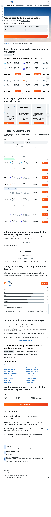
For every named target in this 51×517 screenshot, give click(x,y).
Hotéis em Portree (32, 379)
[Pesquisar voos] (2, 6)
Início (7, 43)
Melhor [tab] (19, 54)
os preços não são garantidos (33, 473)
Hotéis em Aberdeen (32, 383)
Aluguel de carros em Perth (34, 372)
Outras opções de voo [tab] (36, 354)
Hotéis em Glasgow (32, 377)
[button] (2, 2)
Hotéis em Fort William (33, 381)
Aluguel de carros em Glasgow (13, 368)
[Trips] (2, 20)
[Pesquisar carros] (2, 11)
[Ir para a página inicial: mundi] (9, 2)
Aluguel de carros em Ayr (12, 374)
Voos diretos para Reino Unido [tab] (25, 357)
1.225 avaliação (16, 285)
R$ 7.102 (30, 20)
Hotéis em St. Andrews (12, 381)
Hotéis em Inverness (11, 379)
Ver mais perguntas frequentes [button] (28, 342)
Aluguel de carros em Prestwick (14, 375)
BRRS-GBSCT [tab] (21, 258)
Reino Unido (12, 43)
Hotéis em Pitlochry (11, 384)
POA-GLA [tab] (31, 242)
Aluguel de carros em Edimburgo (35, 366)
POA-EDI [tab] (25, 242)
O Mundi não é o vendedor (28, 477)
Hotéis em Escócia (32, 375)
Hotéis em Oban (10, 383)
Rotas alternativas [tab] (12, 357)
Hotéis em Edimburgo (12, 377)
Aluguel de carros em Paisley (34, 374)
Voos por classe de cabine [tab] (13, 360)
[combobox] (27, 23)
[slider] (38, 152)
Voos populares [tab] (38, 357)
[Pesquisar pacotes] (2, 14)
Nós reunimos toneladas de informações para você (28, 480)
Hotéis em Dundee (32, 384)
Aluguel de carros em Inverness (35, 368)
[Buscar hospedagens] (2, 8)
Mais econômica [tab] (11, 54)
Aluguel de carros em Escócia (13, 366)
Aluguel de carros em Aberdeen (14, 370)
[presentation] (35, 20)
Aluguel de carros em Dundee (34, 370)
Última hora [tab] (26, 54)
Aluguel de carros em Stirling (13, 372)
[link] (13, 127)
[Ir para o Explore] (2, 17)
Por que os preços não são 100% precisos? (28, 482)
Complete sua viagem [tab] (13, 354)
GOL (14, 281)
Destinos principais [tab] (24, 354)
